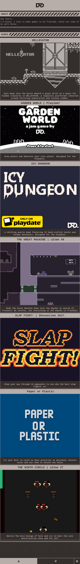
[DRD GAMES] (40, 5)
